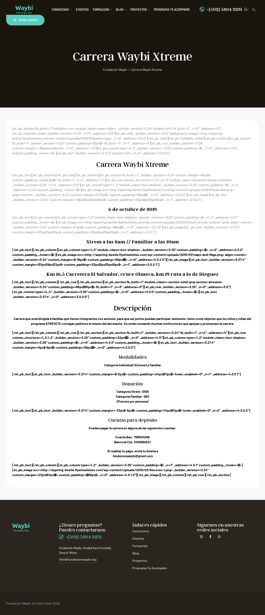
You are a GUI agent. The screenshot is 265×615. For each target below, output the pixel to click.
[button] (25, 20)
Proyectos (140, 9)
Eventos (82, 9)
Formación (102, 9)
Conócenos (62, 9)
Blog (121, 9)
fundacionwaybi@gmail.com (133, 456)
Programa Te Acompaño (172, 9)
